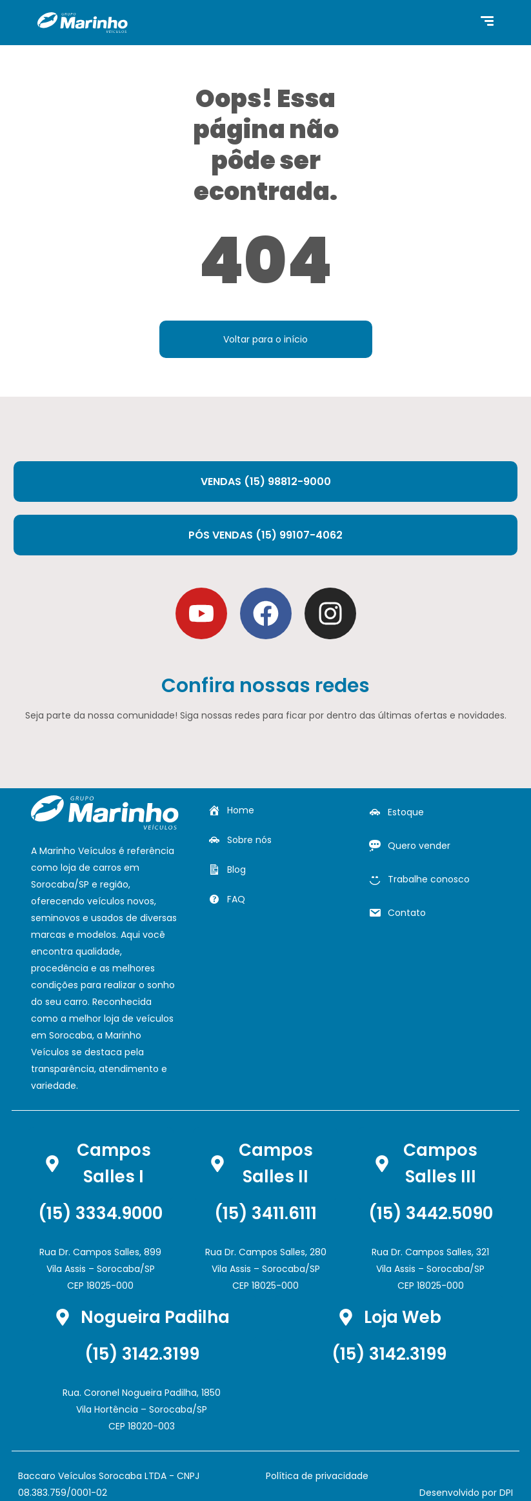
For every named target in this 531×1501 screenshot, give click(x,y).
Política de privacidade (317, 1475)
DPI (506, 1492)
